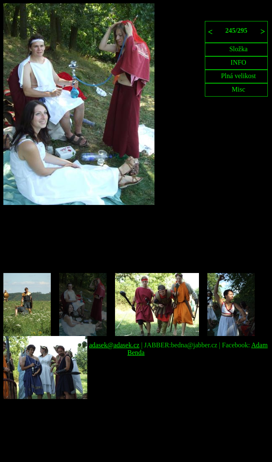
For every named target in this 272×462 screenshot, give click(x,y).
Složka (238, 48)
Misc (238, 89)
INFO (238, 62)
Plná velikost (238, 75)
